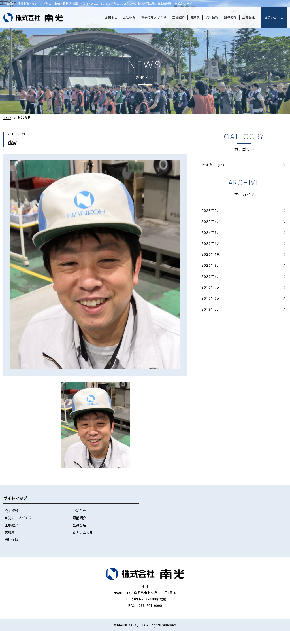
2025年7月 (211, 210)
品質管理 (248, 17)
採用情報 (212, 17)
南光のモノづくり (153, 17)
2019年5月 (211, 309)
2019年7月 (211, 287)
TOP (7, 117)
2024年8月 (211, 232)
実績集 (195, 17)
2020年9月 (211, 265)
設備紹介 (230, 17)
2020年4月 (211, 276)
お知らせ (111, 17)
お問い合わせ (274, 17)
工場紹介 (178, 17)
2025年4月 (211, 221)
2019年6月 (211, 298)
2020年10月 (212, 254)
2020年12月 (212, 243)
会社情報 (129, 17)
